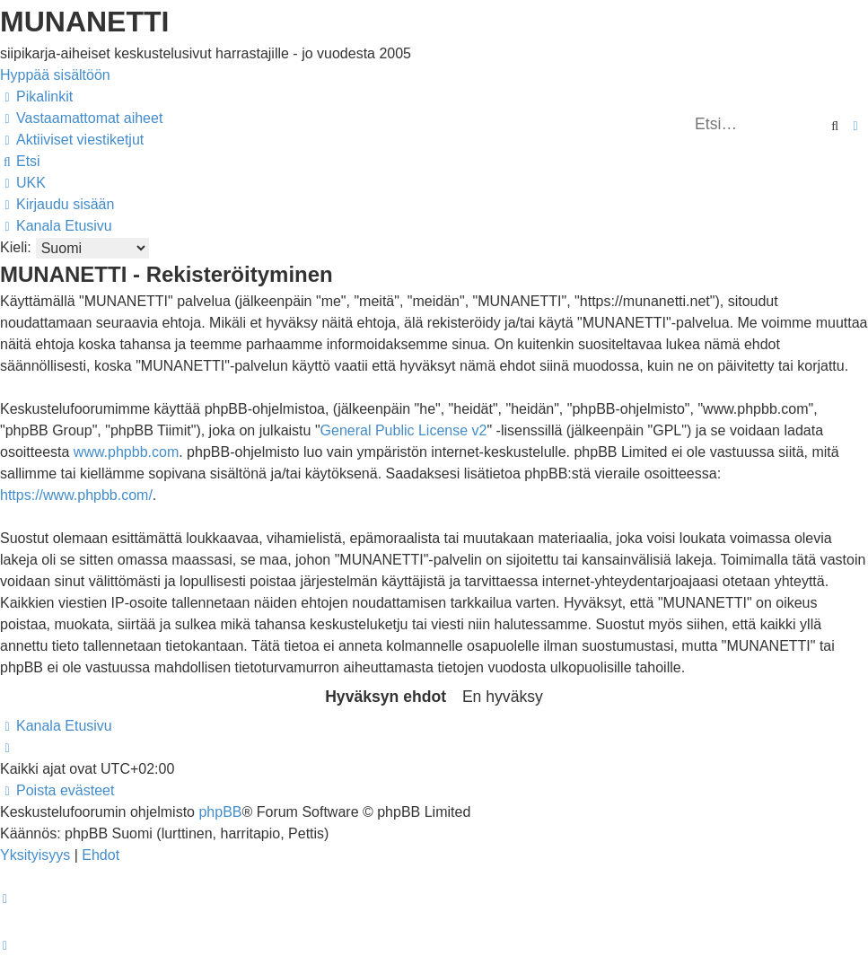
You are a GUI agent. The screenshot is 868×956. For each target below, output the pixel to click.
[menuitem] (81, 118)
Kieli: (15, 247)
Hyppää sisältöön (55, 75)
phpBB (219, 812)
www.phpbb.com (126, 452)
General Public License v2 (403, 430)
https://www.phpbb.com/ (76, 495)
